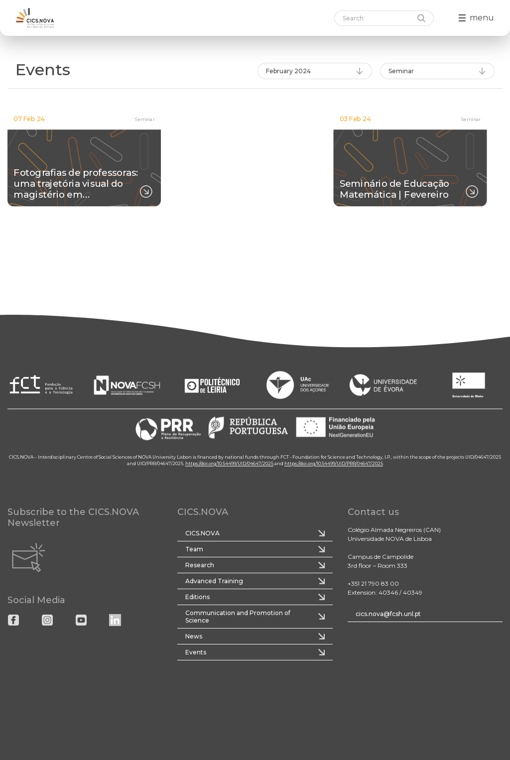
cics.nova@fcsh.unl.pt (388, 614)
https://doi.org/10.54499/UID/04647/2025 (229, 464)
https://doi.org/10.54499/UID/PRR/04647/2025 (333, 464)
